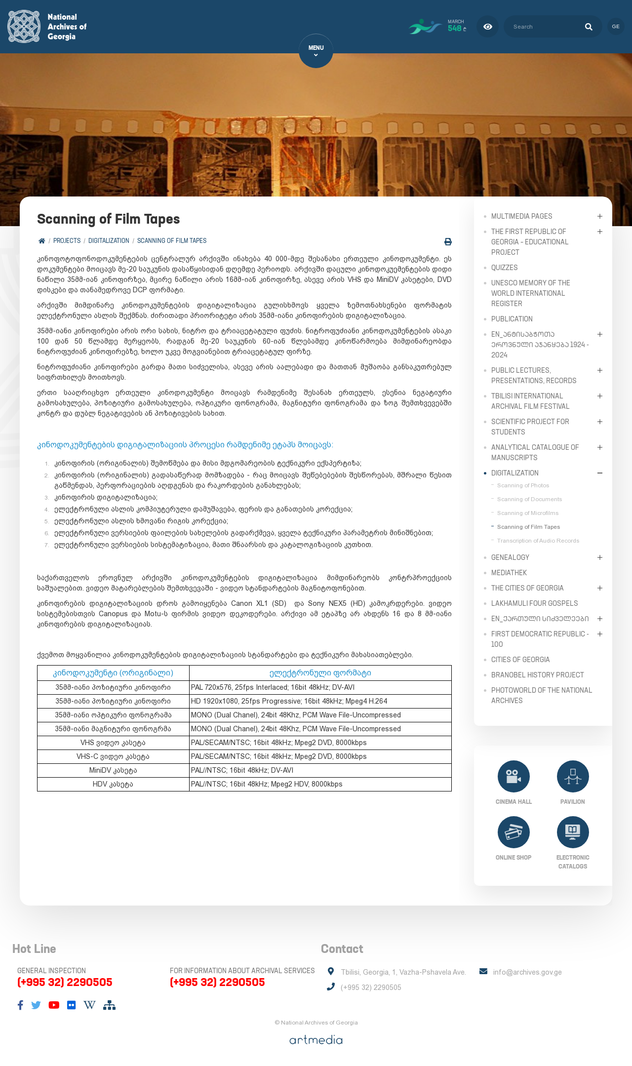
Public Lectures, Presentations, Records (534, 375)
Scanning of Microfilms (527, 512)
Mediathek (509, 572)
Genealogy (510, 557)
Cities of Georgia (520, 659)
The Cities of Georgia (527, 587)
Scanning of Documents (529, 498)
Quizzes (504, 267)
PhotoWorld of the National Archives (541, 695)
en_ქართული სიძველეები (540, 618)
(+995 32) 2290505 (65, 982)
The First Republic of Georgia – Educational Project (530, 241)
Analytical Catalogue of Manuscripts (535, 452)
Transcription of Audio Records (538, 540)
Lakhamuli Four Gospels (534, 602)
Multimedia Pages (522, 215)
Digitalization (108, 240)
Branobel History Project (537, 674)
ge (616, 26)
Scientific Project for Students (530, 426)
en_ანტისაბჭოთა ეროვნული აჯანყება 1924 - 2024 (540, 344)
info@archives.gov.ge (527, 972)
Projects (66, 240)
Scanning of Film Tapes (171, 240)
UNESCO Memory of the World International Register (530, 293)
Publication (512, 318)
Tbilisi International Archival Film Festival (530, 400)
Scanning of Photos (523, 484)
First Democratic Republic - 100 (540, 638)
